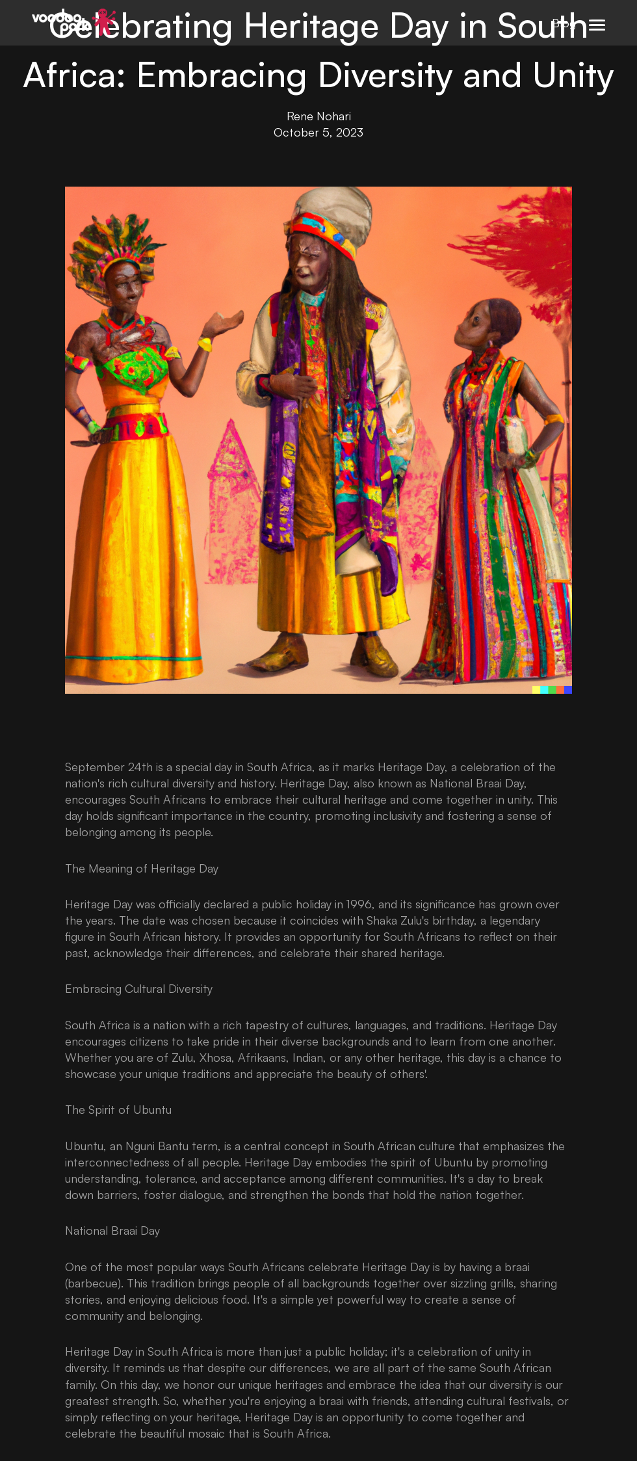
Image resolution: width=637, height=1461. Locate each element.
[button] (597, 23)
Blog (564, 23)
